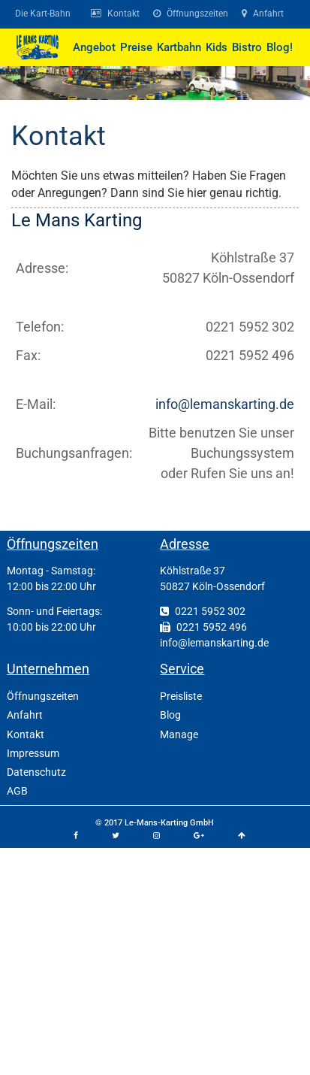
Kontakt (58, 136)
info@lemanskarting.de (224, 404)
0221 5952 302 (202, 611)
